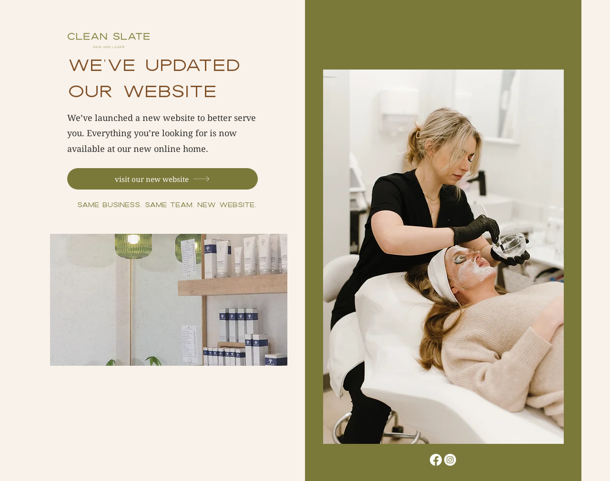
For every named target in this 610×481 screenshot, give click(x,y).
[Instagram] (450, 460)
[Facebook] (436, 460)
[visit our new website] (162, 179)
